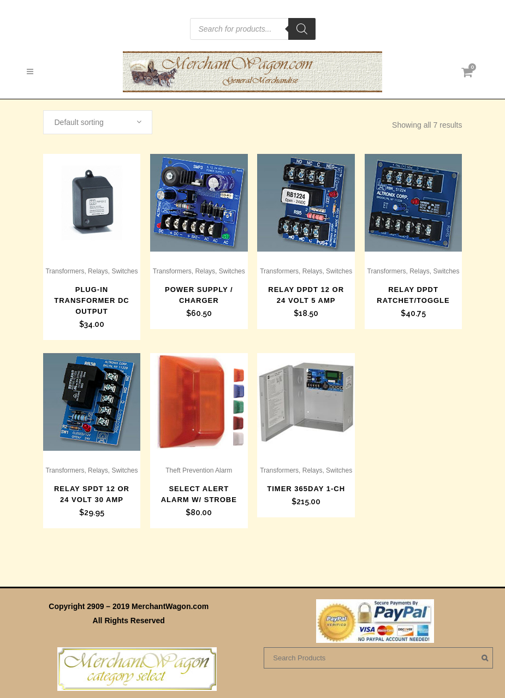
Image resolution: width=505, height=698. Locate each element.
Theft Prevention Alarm (198, 470)
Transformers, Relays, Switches (91, 271)
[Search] (302, 29)
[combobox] (97, 122)
